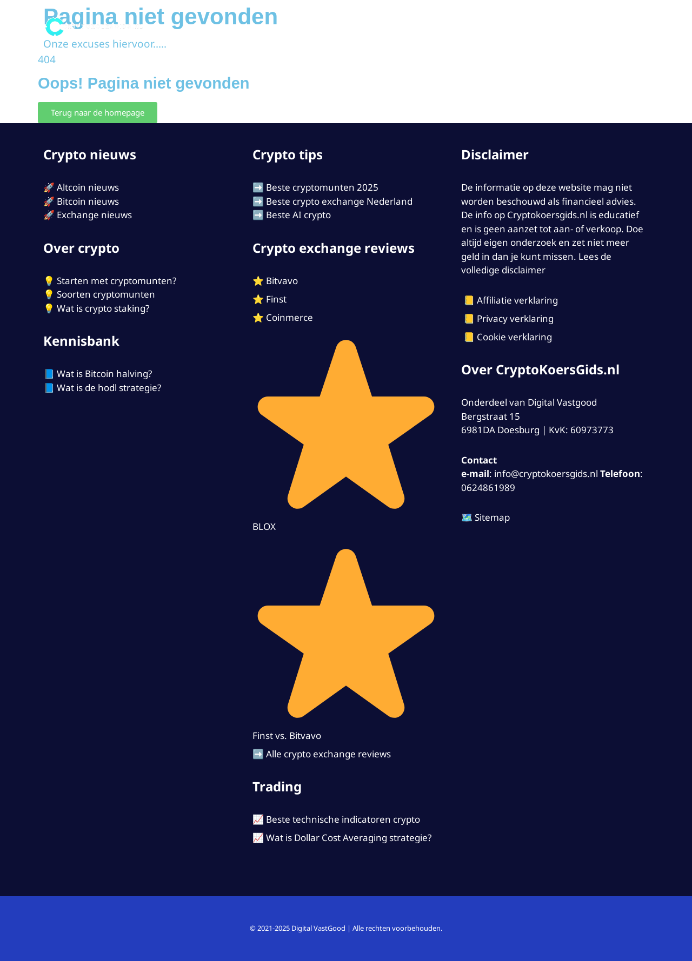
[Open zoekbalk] (633, 27)
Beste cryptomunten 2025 (322, 187)
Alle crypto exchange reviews (328, 754)
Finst (276, 299)
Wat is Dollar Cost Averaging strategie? (348, 837)
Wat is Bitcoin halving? (104, 373)
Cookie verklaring (514, 337)
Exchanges (359, 27)
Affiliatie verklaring (517, 300)
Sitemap (492, 517)
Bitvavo (282, 280)
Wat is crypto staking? (103, 308)
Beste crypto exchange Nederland (339, 201)
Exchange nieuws (94, 215)
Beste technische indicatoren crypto (343, 819)
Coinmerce (289, 317)
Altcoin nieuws (88, 187)
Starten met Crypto (458, 27)
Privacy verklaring (515, 318)
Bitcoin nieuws (88, 201)
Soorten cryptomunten (106, 294)
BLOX (264, 526)
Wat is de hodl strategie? (109, 387)
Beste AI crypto (298, 215)
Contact (589, 27)
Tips (530, 27)
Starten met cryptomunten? (116, 280)
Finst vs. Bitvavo (286, 735)
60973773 (592, 430)
